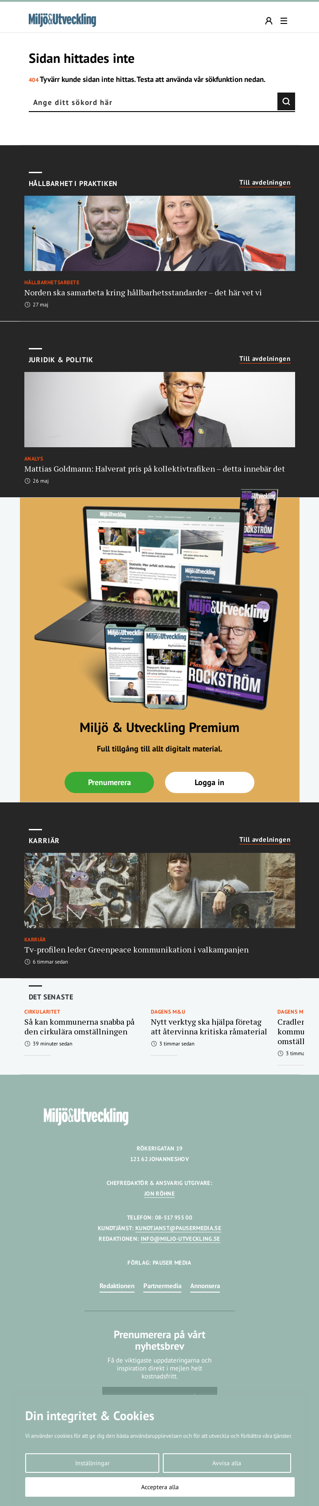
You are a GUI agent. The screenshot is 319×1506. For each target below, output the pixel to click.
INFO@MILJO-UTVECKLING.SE (180, 1239)
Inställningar (92, 1463)
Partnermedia (162, 1285)
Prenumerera (109, 782)
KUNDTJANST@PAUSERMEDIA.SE (178, 1228)
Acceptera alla (160, 1487)
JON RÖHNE (159, 1193)
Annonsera (205, 1285)
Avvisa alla (226, 1463)
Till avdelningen (265, 182)
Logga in (209, 782)
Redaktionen (117, 1285)
